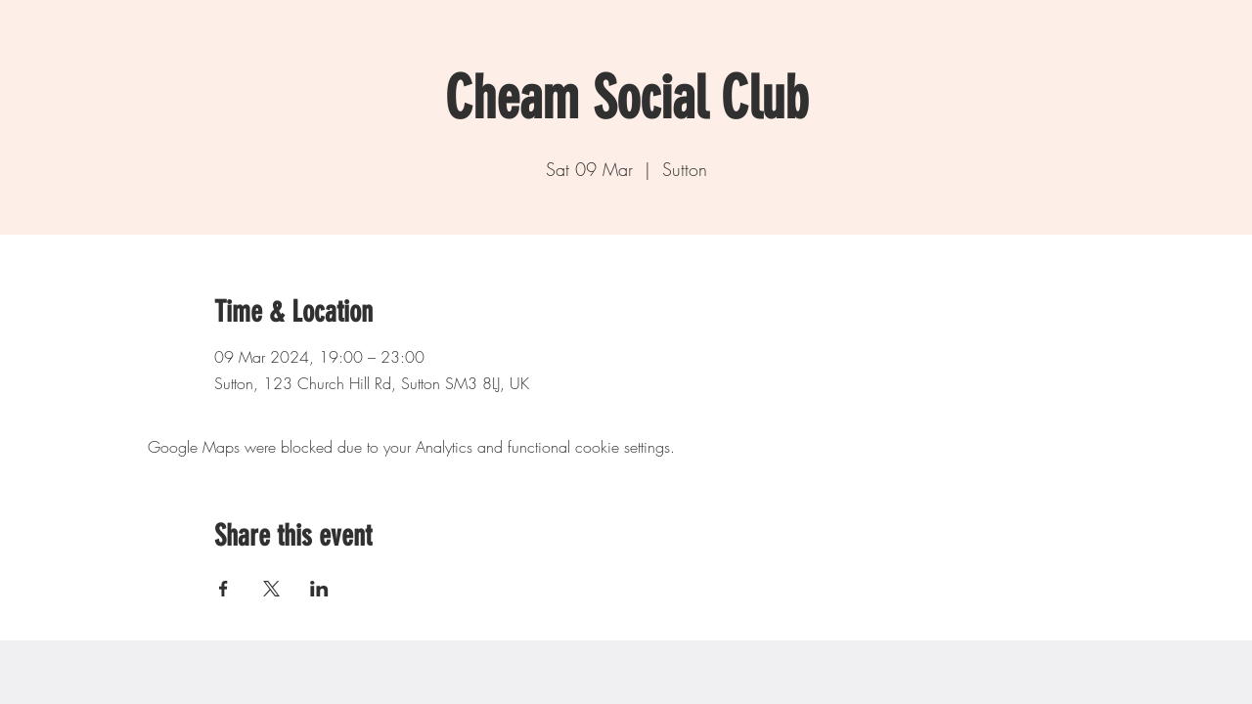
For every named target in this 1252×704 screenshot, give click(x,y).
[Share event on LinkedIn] (319, 588)
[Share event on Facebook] (223, 588)
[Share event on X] (271, 588)
